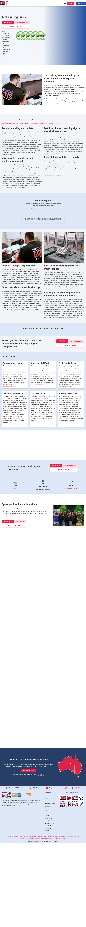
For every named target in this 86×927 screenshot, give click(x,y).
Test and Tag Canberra (34, 838)
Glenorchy (27, 123)
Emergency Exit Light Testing (10, 424)
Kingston (42, 123)
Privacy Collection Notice (32, 219)
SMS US (70, 3)
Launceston (48, 123)
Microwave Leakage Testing (66, 422)
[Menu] (64, 3)
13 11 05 (15, 487)
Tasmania (36, 119)
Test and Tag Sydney (37, 836)
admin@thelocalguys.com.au (71, 487)
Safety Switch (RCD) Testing (38, 384)
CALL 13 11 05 (81, 3)
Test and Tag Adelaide (12, 836)
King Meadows (35, 123)
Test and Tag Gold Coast (59, 838)
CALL (20, 521)
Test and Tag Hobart (48, 836)
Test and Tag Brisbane (59, 836)
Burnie (8, 123)
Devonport (13, 123)
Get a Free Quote (22, 22)
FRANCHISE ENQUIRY (16, 26)
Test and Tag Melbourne (25, 836)
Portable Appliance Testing (10, 386)
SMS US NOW (8, 22)
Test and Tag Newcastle (46, 838)
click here (51, 208)
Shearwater (55, 123)
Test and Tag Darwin (71, 836)
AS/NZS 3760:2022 (17, 805)
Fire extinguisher (63, 365)
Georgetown (20, 123)
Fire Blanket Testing (36, 422)
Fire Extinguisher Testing (65, 386)
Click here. (41, 775)
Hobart (4, 123)
